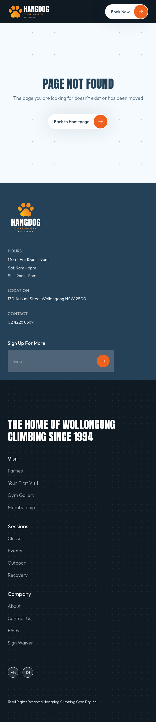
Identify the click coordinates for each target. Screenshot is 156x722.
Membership (21, 507)
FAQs (13, 631)
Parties (15, 471)
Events (15, 551)
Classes (16, 539)
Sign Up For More (26, 343)
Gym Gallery (21, 495)
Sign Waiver (20, 643)
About (14, 606)
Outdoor (17, 563)
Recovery (18, 575)
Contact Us (19, 618)
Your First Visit (23, 483)
